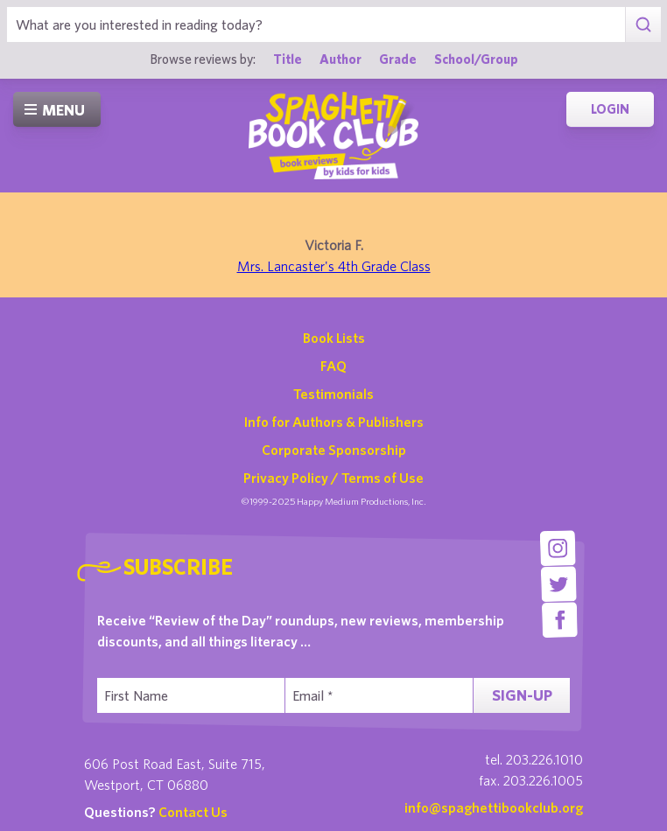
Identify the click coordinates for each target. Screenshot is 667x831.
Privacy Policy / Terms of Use (333, 477)
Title (287, 58)
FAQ (333, 366)
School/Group (476, 58)
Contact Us (193, 812)
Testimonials (333, 394)
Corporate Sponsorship (334, 449)
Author (340, 58)
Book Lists (334, 338)
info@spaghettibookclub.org (493, 807)
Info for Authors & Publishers (334, 421)
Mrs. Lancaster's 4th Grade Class (334, 266)
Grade (398, 58)
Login (610, 108)
